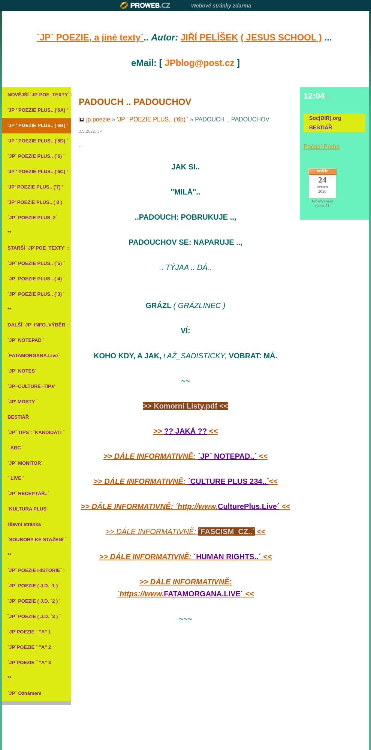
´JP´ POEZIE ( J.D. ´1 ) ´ (34, 585)
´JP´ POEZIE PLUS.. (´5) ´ (36, 263)
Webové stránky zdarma (221, 6)
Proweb (145, 5)
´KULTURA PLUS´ (27, 509)
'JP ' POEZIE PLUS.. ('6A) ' (36, 110)
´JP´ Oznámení (24, 693)
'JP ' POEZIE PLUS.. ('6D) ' (36, 141)
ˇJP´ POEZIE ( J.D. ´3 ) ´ (34, 616)
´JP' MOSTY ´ (22, 401)
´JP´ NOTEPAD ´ (26, 340)
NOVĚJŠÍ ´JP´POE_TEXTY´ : (36, 94)
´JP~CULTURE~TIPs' (31, 386)
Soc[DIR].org (325, 118)
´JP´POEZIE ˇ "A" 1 (29, 632)
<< (212, 431)
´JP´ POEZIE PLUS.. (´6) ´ (36, 156)
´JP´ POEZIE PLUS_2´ (32, 217)
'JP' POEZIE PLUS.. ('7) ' (35, 187)
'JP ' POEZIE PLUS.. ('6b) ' (153, 119)
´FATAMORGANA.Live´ (33, 355)
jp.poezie (98, 119)
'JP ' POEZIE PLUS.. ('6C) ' (36, 171)
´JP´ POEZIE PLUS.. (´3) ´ (36, 294)
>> (158, 431)
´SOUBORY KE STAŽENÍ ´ (36, 539)
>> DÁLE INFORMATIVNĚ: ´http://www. (149, 506)
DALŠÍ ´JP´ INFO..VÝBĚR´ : (36, 325)
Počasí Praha (322, 147)
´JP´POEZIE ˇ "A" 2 (29, 647)
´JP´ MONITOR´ (25, 463)
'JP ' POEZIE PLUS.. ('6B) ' (36, 125)
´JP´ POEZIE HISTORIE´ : (36, 570)
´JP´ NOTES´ (21, 371)
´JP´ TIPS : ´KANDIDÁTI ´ (35, 432)
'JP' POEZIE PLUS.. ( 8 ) (34, 202)
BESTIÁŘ (18, 417)
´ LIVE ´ (15, 478)
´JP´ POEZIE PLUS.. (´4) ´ (36, 278)
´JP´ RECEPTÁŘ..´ (28, 493)
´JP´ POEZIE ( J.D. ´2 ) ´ (34, 601)
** (9, 232)
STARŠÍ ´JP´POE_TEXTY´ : (36, 248)
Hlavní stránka (24, 524)
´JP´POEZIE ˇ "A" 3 (29, 662)
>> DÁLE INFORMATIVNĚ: (150, 456)
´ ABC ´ (15, 448)
